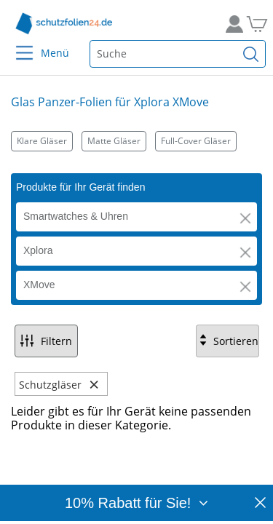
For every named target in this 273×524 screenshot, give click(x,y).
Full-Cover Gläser (196, 141)
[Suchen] (251, 54)
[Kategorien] (136, 141)
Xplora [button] (37, 250)
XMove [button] (39, 284)
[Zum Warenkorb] (255, 23)
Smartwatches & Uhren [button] (75, 216)
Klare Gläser (42, 141)
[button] (245, 218)
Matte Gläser (114, 141)
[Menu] (15, 43)
